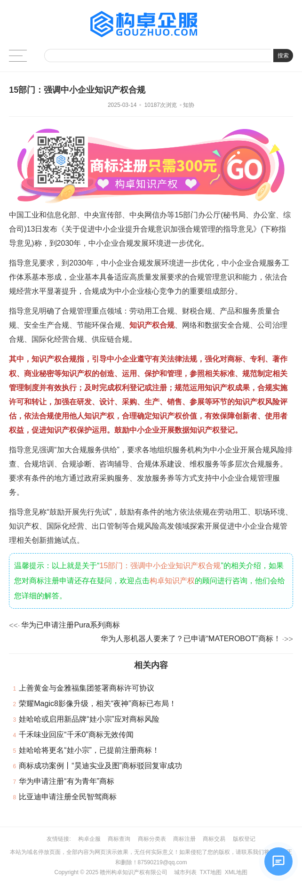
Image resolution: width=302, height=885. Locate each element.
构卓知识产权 (172, 581)
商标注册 (184, 839)
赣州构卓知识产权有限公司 (133, 872)
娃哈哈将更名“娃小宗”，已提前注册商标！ (89, 750)
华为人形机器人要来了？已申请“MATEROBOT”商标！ (191, 639)
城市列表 (185, 872)
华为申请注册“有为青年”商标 (66, 781)
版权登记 (244, 839)
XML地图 (236, 872)
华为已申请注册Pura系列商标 (70, 625)
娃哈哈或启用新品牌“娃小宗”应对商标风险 (89, 719)
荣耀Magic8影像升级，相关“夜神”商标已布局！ (97, 704)
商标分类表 (152, 839)
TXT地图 (210, 872)
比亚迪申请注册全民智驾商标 (68, 797)
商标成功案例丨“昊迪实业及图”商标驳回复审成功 (100, 766)
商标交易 (214, 839)
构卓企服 (89, 839)
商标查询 (119, 839)
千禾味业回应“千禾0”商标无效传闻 (76, 735)
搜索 (283, 55)
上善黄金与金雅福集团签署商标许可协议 (86, 688)
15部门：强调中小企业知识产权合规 (160, 566)
